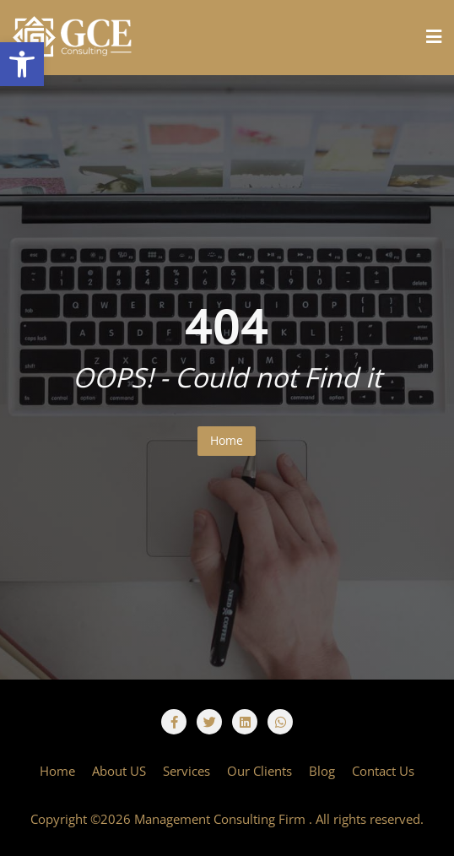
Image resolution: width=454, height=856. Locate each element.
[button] (22, 64)
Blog (322, 770)
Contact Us (383, 770)
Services (186, 770)
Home (226, 440)
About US (119, 770)
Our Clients (259, 770)
